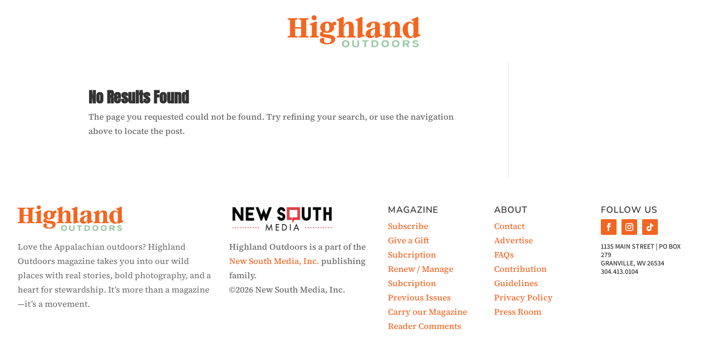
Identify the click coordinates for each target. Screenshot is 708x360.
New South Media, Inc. (274, 261)
